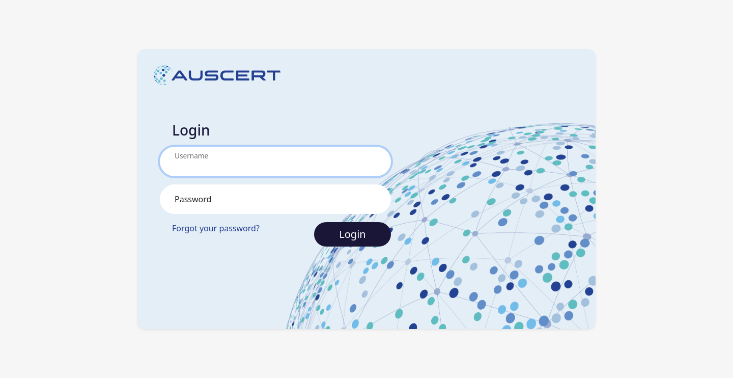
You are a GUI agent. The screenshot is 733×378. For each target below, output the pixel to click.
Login (352, 234)
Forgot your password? (216, 228)
